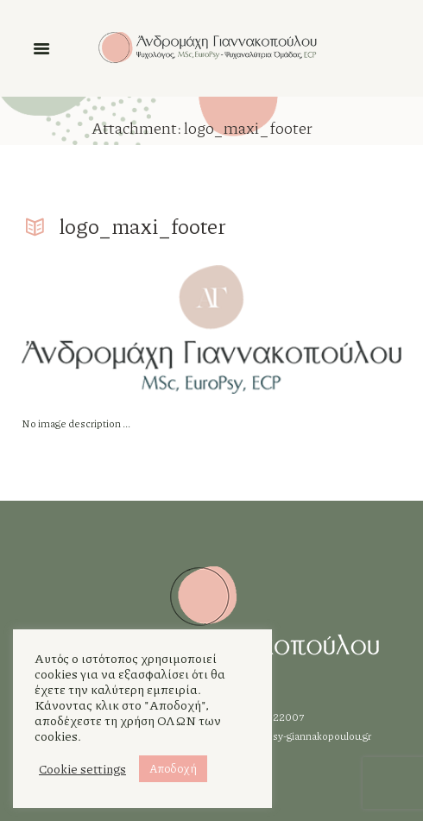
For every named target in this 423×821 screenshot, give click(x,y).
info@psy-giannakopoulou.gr (304, 736)
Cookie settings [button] (82, 769)
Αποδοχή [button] (173, 768)
